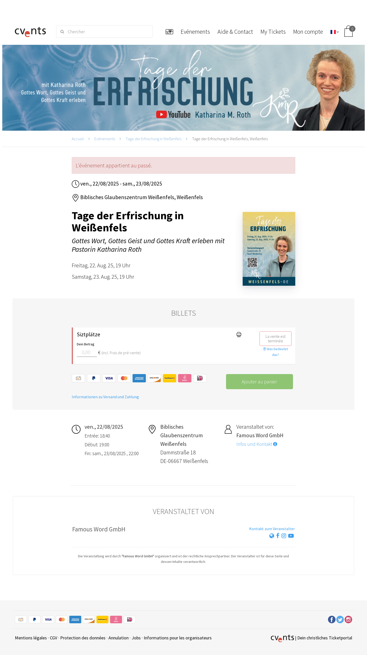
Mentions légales (31, 638)
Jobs (136, 638)
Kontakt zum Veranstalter (272, 528)
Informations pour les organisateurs (178, 638)
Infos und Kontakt (256, 444)
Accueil (78, 138)
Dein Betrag (85, 344)
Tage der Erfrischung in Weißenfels (153, 138)
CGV (53, 638)
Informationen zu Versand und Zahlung (105, 396)
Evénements (104, 138)
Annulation (118, 638)
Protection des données (82, 638)
